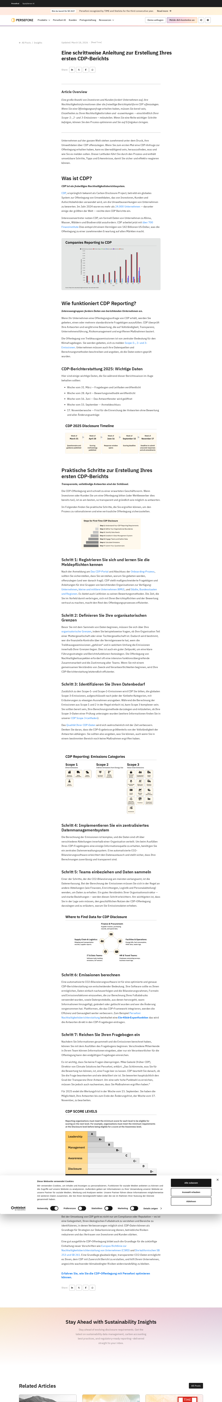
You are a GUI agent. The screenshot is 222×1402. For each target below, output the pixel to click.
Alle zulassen (191, 1371)
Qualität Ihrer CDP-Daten (80, 725)
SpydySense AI (28, 3)
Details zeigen (150, 1396)
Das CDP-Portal (99, 571)
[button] (164, 11)
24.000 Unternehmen (127, 206)
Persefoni (15, 3)
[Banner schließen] (218, 1368)
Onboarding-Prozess (143, 571)
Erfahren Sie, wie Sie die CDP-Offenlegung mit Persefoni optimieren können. (105, 1275)
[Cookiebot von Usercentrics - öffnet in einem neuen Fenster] (18, 1396)
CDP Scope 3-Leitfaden (84, 718)
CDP (63, 193)
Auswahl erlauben (191, 1380)
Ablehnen (191, 1389)
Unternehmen (69, 589)
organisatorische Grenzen (76, 631)
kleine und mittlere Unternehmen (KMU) (101, 589)
